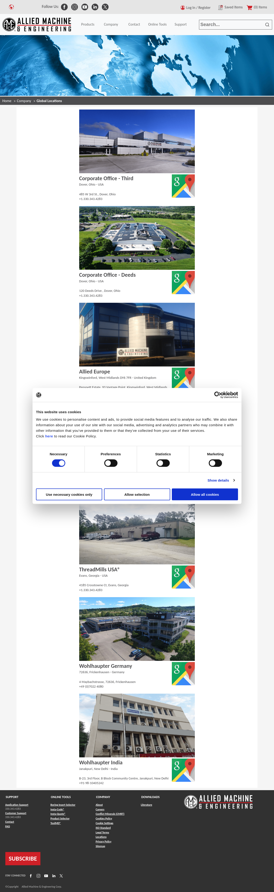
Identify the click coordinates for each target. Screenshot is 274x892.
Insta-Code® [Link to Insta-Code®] (57, 809)
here (49, 436)
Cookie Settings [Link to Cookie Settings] (104, 823)
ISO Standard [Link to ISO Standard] (103, 827)
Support (181, 24)
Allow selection (137, 494)
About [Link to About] (99, 804)
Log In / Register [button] (199, 7)
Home (6, 101)
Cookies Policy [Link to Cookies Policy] (104, 818)
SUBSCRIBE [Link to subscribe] (23, 858)
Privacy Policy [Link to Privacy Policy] (103, 841)
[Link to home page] (37, 24)
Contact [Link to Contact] (9, 821)
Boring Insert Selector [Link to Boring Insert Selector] (62, 804)
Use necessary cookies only (69, 494)
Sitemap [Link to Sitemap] (100, 846)
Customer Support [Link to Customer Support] (15, 813)
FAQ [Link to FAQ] (7, 826)
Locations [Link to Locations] (101, 837)
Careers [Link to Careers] (100, 809)
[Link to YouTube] (45, 875)
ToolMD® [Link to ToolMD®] (55, 823)
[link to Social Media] (64, 6)
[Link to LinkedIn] (53, 875)
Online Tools (157, 24)
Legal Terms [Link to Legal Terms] (102, 832)
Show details (218, 480)
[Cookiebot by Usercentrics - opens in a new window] (217, 395)
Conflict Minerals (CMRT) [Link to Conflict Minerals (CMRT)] (110, 813)
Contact (134, 24)
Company (111, 24)
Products (87, 24)
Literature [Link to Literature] (146, 804)
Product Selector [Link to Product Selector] (59, 818)
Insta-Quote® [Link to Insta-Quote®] (57, 813)
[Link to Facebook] (30, 875)
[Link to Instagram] (37, 875)
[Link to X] (60, 875)
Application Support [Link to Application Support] (16, 804)
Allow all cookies (205, 494)
